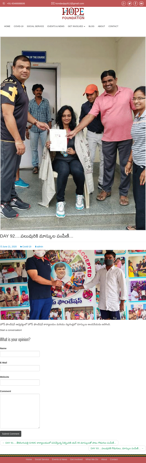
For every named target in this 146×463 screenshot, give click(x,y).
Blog (91, 26)
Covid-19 (18, 26)
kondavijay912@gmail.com (69, 3)
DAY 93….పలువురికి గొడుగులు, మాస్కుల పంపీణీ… (117, 448)
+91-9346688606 (16, 3)
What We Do (92, 459)
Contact (113, 26)
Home (7, 26)
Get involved (76, 26)
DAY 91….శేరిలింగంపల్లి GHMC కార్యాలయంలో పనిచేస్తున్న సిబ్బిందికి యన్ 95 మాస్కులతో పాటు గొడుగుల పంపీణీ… (59, 442)
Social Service (35, 26)
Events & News (56, 26)
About (101, 26)
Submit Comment (10, 434)
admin (40, 246)
